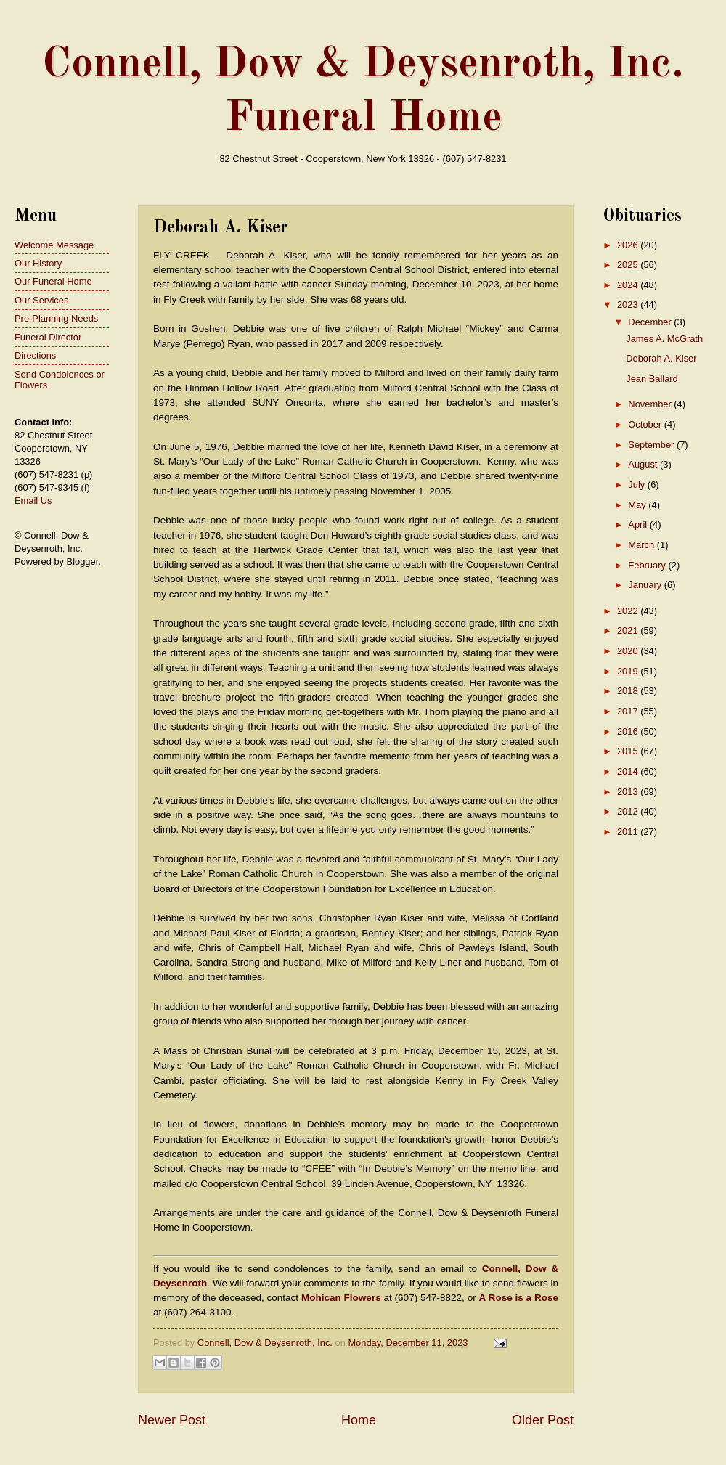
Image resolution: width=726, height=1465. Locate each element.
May (638, 504)
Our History (38, 263)
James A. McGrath (664, 338)
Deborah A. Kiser (661, 358)
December (651, 322)
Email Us (33, 500)
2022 (628, 610)
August (644, 464)
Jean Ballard (652, 378)
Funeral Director (48, 337)
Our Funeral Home (53, 281)
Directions (35, 355)
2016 (628, 731)
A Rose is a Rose (518, 1297)
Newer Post (171, 1420)
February (648, 565)
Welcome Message (54, 245)
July (637, 484)
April (638, 524)
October (646, 424)
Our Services (41, 300)
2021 (628, 630)
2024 (628, 284)
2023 (628, 304)
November (651, 404)
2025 (628, 264)
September (652, 444)
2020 (628, 650)
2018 (628, 690)
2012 (628, 811)
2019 (628, 671)
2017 (628, 711)
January (646, 584)
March (642, 544)
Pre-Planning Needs (56, 318)
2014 (628, 771)
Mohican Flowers (341, 1297)
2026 (628, 245)
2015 (628, 751)
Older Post (543, 1420)
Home (358, 1420)
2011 (628, 831)
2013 (628, 791)
